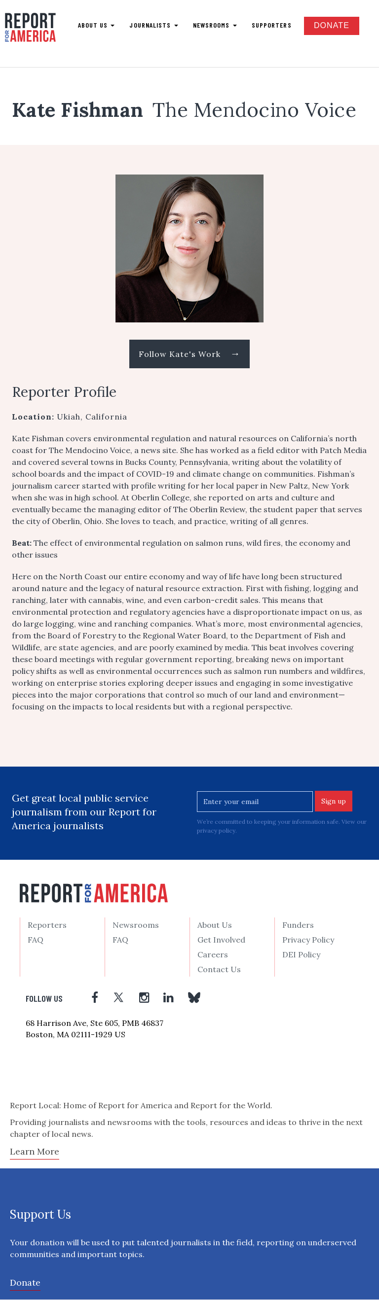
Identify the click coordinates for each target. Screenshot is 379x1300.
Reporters (47, 925)
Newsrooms (215, 25)
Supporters (272, 25)
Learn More (34, 1152)
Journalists (153, 25)
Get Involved (221, 940)
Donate (331, 25)
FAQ (35, 940)
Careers (212, 955)
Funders (298, 925)
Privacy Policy (308, 940)
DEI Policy (301, 955)
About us (96, 25)
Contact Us (219, 970)
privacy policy (216, 831)
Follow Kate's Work (190, 354)
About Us (214, 925)
